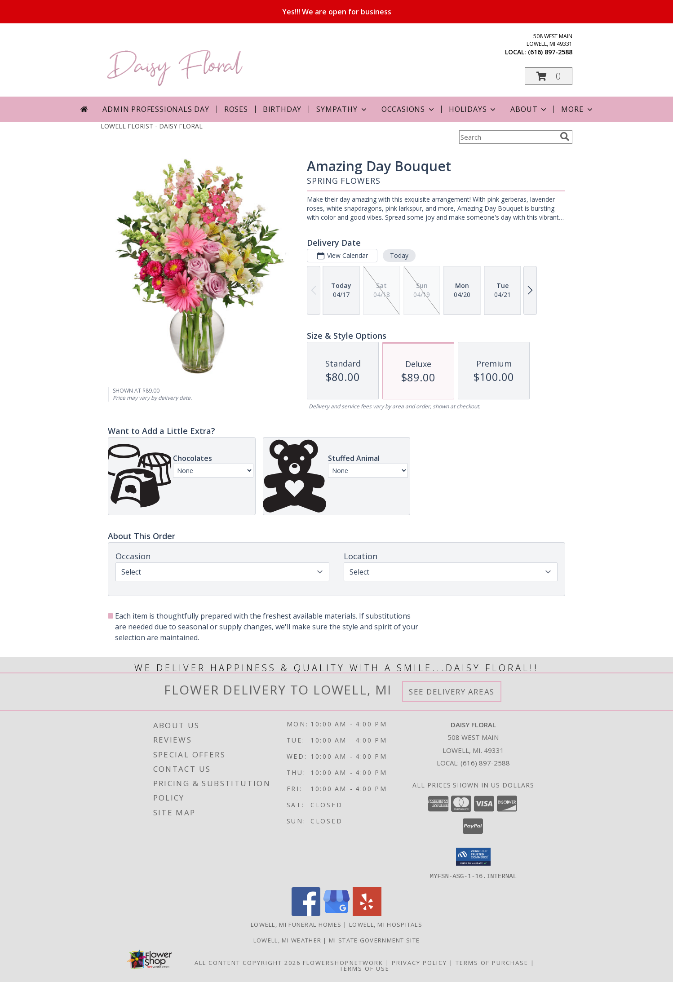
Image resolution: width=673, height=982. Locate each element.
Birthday (282, 109)
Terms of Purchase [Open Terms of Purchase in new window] (492, 962)
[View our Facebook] (306, 913)
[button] (548, 76)
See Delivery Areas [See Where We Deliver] (452, 691)
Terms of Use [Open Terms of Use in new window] (365, 968)
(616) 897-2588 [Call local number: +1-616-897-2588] (550, 52)
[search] (565, 137)
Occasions (408, 109)
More (577, 109)
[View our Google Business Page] (336, 913)
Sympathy (342, 109)
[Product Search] (508, 137)
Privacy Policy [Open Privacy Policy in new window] (419, 962)
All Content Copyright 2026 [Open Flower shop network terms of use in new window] (248, 962)
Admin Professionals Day (155, 109)
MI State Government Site (374, 940)
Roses (236, 109)
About (529, 109)
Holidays (473, 109)
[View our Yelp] (367, 913)
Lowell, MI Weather (287, 940)
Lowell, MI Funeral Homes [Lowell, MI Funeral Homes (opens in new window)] (296, 924)
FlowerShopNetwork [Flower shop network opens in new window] (343, 962)
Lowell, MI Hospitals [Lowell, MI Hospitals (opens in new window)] (385, 924)
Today (399, 255)
